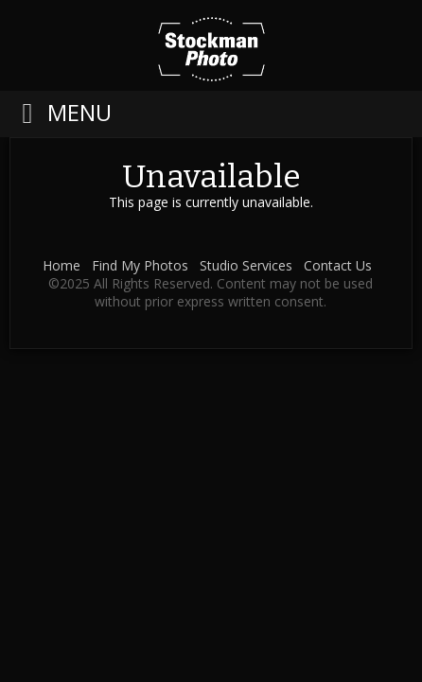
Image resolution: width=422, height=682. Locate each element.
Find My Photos (140, 265)
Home (61, 265)
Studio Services (246, 265)
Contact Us (338, 265)
